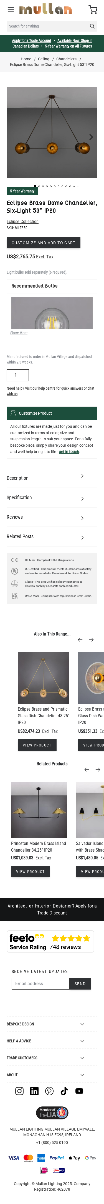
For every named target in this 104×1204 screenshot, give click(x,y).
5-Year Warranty (22, 191)
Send (80, 984)
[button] (35, 186)
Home (26, 59)
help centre (46, 388)
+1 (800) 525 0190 (52, 1142)
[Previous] (81, 639)
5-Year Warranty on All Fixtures (68, 46)
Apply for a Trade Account (31, 40)
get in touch (69, 451)
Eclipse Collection (23, 221)
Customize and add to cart (43, 243)
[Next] (92, 639)
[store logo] (45, 8)
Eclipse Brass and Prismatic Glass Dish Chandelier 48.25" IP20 (43, 715)
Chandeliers (66, 59)
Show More (18, 333)
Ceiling (43, 59)
